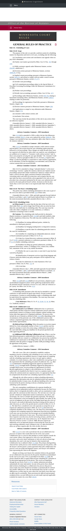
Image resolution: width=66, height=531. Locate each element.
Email (21, 519)
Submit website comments (17, 524)
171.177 (36, 79)
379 (11, 64)
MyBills (36, 521)
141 (11, 363)
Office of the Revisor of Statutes (28, 23)
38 (49, 301)
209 (51, 106)
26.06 (15, 240)
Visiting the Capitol (15, 506)
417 (52, 93)
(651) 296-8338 (14, 519)
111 (52, 375)
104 (36, 192)
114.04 (35, 216)
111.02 (19, 281)
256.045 (12, 68)
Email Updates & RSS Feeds (42, 523)
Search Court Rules (17, 486)
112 (31, 263)
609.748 (46, 96)
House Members (39, 504)
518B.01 (51, 98)
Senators (37, 506)
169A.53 (17, 77)
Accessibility (13, 509)
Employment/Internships (16, 504)
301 (50, 62)
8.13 (33, 286)
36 (47, 301)
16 (12, 242)
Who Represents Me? (40, 502)
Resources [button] (16, 482)
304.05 (34, 477)
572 (21, 111)
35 (41, 236)
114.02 (40, 316)
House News (38, 516)
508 (21, 104)
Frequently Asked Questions (18, 511)
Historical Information (16, 502)
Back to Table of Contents (19, 491)
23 (45, 158)
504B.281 (13, 73)
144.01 (17, 365)
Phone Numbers (14, 521)
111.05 (18, 432)
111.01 (18, 135)
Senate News (38, 519)
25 (27, 197)
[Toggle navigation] (10, 5)
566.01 (23, 137)
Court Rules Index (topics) (19, 488)
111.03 (27, 281)
